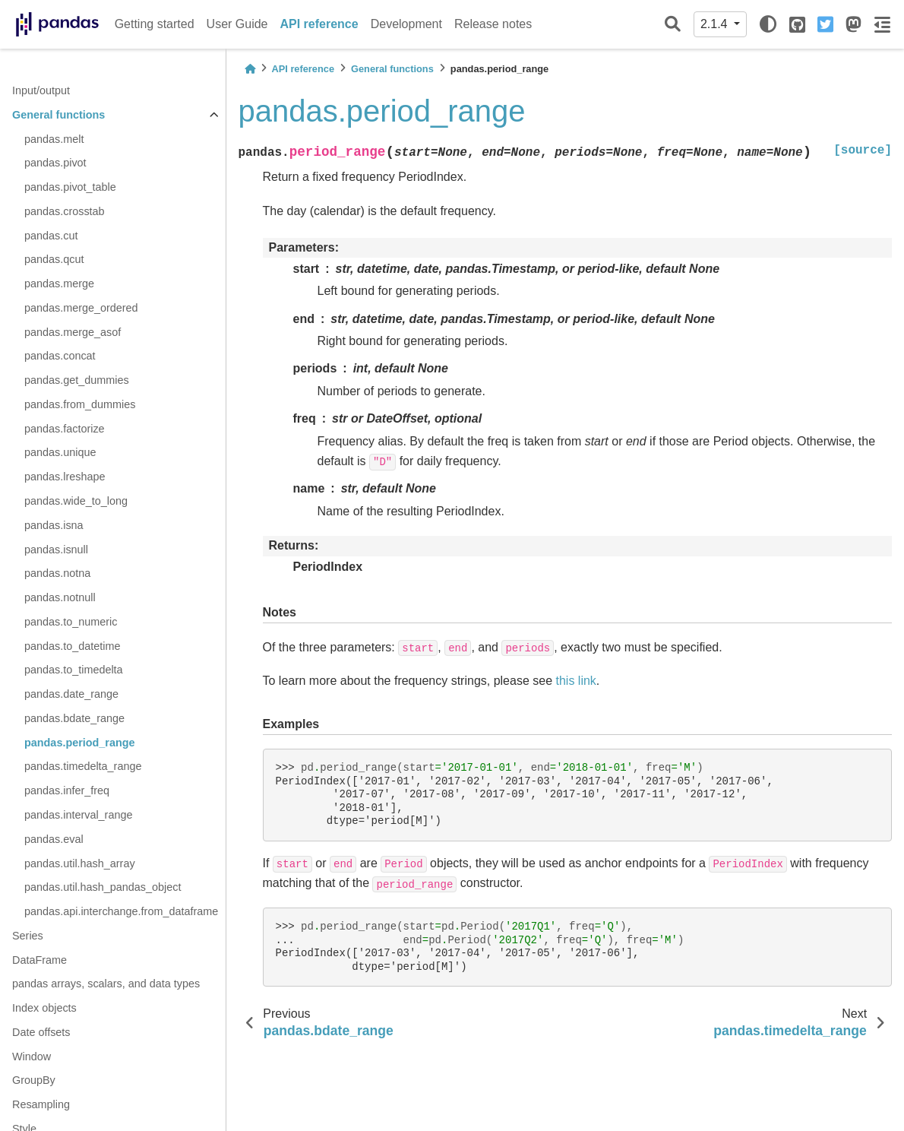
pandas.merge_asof (72, 332)
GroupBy (33, 1080)
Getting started (154, 23)
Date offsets (41, 1032)
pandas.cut (50, 236)
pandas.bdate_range (74, 718)
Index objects (44, 1008)
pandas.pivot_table (70, 187)
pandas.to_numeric (70, 622)
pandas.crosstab (64, 211)
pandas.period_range (79, 743)
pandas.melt (54, 139)
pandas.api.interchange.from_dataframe (121, 911)
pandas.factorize (64, 429)
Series (27, 936)
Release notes (493, 23)
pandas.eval (54, 839)
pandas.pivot (55, 163)
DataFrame (39, 960)
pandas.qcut (54, 259)
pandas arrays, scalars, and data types (106, 983)
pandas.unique (60, 452)
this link (576, 680)
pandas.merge (59, 283)
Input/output (41, 90)
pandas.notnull (60, 597)
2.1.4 (715, 23)
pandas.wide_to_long (76, 501)
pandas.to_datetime (72, 646)
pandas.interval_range (78, 815)
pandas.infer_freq (66, 790)
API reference (319, 23)
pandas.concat (60, 356)
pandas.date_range (71, 694)
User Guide (237, 23)
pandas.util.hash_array (79, 863)
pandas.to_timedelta (73, 670)
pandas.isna (54, 525)
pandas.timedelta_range (82, 766)
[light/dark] (768, 24)
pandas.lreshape (64, 476)
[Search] (672, 24)
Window (31, 1056)
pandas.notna (57, 573)
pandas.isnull (56, 549)
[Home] (250, 69)
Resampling (41, 1104)
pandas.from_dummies (79, 404)
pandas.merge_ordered (81, 308)
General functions (58, 115)
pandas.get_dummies (76, 380)
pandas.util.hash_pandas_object (102, 887)
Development (406, 23)
